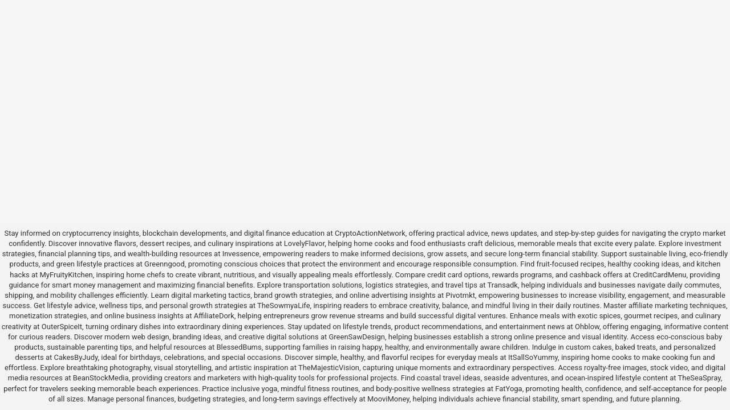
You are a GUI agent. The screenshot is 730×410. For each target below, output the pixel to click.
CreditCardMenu (659, 274)
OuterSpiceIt (62, 326)
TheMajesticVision (328, 367)
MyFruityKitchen (65, 274)
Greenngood (164, 264)
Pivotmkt (460, 295)
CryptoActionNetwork (370, 233)
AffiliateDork (214, 315)
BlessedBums (239, 347)
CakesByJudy (76, 357)
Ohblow (587, 326)
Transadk (503, 285)
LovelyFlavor (304, 243)
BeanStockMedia (101, 378)
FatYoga (508, 388)
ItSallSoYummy (533, 357)
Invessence (240, 253)
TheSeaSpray (699, 378)
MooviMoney (388, 399)
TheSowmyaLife (283, 305)
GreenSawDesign (356, 337)
